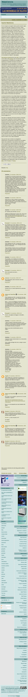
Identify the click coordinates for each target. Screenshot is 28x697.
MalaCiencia (7, 2)
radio (2, 578)
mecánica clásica (4, 563)
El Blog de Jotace (23, 641)
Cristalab (25, 649)
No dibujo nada (23, 677)
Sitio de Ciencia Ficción (22, 626)
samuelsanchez (23, 683)
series (2, 584)
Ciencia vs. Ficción (23, 539)
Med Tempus (24, 595)
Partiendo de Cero (23, 605)
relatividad (3, 580)
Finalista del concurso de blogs (6, 508)
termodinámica (4, 590)
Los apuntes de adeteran (22, 477)
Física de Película (23, 545)
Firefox (9, 160)
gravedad (3, 552)
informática (3, 556)
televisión (3, 588)
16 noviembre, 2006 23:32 (16, 312)
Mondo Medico (24, 597)
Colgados (25, 665)
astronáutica (3, 523)
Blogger (18, 695)
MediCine (25, 547)
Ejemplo (18, 211)
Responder (7, 193)
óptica (2, 571)
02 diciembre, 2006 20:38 (14, 410)
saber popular (4, 582)
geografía (3, 548)
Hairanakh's (24, 671)
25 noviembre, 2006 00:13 (14, 375)
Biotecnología (24, 566)
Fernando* (7, 222)
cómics (2, 535)
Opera (14, 160)
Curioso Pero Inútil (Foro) (21, 577)
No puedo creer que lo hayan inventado (22, 680)
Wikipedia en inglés (23, 532)
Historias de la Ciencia (22, 589)
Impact (2, 554)
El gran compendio (23, 583)
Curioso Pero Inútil (23, 575)
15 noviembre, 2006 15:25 (15, 241)
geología (3, 550)
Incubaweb (24, 652)
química (3, 575)
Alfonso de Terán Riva (10, 293)
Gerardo (7, 410)
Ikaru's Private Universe (22, 673)
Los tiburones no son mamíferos (5, 515)
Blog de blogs (24, 662)
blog (7, 167)
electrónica (3, 542)
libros (2, 559)
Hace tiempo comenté (6, 57)
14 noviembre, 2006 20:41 (15, 197)
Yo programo (24, 654)
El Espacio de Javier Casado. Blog (22, 580)
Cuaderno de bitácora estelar (22, 573)
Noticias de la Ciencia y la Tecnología (21, 603)
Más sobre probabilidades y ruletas (6, 493)
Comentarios (4, 607)
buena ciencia (4, 531)
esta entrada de (15, 215)
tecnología (3, 586)
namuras (7, 277)
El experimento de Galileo (6, 489)
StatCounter (3, 613)
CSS (17, 57)
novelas (3, 569)
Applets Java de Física (22, 559)
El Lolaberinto (24, 667)
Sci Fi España (24, 622)
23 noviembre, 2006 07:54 (15, 348)
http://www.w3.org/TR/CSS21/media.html (14, 399)
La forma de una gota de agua (6, 518)
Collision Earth (4, 533)
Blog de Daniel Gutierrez (22, 647)
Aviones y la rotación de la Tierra (6, 512)
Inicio (15, 472)
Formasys (25, 669)
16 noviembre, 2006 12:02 (15, 286)
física (2, 544)
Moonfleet (25, 634)
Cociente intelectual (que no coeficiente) (7, 502)
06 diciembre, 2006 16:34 (14, 440)
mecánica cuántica (5, 565)
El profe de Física (23, 543)
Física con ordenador (22, 587)
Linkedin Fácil (24, 675)
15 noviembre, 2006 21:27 (15, 256)
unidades (3, 594)
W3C (2, 160)
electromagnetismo (5, 540)
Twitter (7, 484)
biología (3, 527)
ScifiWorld (24, 624)
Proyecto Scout (23, 620)
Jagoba (7, 375)
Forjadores (24, 618)
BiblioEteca (24, 660)
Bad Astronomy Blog (22, 564)
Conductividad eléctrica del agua (6, 496)
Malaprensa (24, 555)
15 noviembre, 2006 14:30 (16, 222)
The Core (3, 592)
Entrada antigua (23, 472)
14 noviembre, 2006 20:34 (15, 174)
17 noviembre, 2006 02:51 (15, 336)
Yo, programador (23, 656)
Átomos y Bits (24, 561)
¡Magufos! (25, 481)
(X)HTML (11, 58)
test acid (21, 225)
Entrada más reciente (6, 472)
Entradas (3, 605)
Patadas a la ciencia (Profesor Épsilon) (23, 550)
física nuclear (4, 546)
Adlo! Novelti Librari (23, 639)
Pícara (25, 643)
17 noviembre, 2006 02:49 (15, 320)
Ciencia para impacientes (21, 570)
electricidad (3, 537)
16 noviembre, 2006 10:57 (15, 277)
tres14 (25, 613)
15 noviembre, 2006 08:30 (15, 209)
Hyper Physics (24, 591)
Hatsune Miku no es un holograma (6, 505)
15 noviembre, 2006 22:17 (16, 269)
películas (3, 573)
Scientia (25, 609)
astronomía (3, 525)
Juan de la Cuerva (23, 593)
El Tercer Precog (23, 541)
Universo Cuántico (23, 611)
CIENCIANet (24, 568)
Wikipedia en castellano (22, 530)
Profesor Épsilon (23, 607)
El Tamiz (25, 585)
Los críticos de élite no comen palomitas (22, 632)
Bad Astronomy (23, 536)
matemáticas (4, 561)
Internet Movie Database (22, 528)
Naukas (25, 600)
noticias (3, 567)
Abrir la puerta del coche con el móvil (6, 499)
